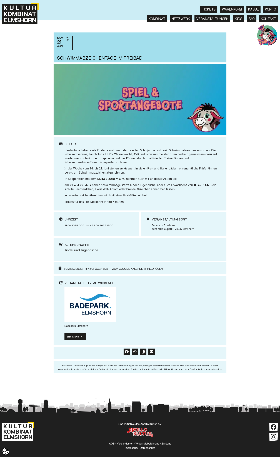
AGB (112, 443)
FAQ (252, 18)
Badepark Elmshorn (76, 325)
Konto (270, 9)
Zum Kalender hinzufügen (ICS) (86, 268)
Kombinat (157, 18)
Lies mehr (75, 336)
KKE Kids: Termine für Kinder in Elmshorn (267, 35)
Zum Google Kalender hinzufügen (137, 268)
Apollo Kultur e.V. (140, 432)
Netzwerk (181, 18)
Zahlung (166, 443)
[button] (5, 451)
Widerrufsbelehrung (147, 443)
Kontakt (268, 18)
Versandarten (125, 443)
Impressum (131, 448)
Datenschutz (147, 448)
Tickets (209, 9)
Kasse (253, 9)
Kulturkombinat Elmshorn (18, 432)
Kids (238, 18)
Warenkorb (232, 9)
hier (111, 202)
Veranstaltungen (212, 18)
